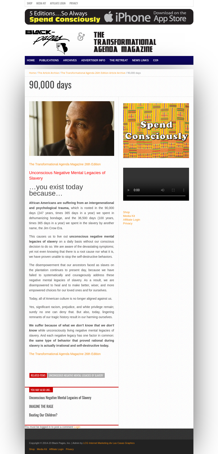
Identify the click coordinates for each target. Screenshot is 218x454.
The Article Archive (48, 72)
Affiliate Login (58, 3)
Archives (70, 60)
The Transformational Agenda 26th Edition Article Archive (93, 72)
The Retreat (119, 60)
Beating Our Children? (43, 415)
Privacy (74, 3)
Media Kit (41, 3)
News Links (140, 60)
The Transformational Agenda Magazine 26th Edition (65, 164)
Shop (29, 3)
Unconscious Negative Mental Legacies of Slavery (76, 375)
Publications (49, 60)
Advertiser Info (93, 60)
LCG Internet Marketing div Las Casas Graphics (109, 443)
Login (77, 427)
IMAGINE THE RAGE (41, 406)
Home (31, 60)
